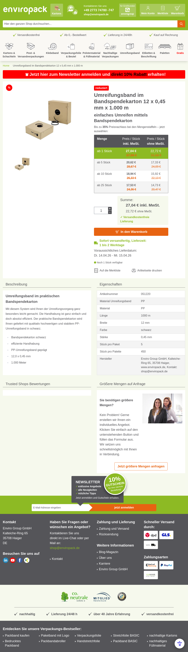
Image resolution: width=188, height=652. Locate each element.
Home (6, 65)
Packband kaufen (17, 635)
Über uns (105, 558)
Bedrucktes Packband (13, 643)
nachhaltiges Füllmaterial (158, 643)
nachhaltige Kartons (163, 635)
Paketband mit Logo (55, 635)
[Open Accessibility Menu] (179, 643)
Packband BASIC (125, 641)
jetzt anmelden (124, 507)
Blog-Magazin (108, 552)
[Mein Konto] (148, 10)
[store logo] (25, 10)
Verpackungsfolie (89, 635)
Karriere (104, 563)
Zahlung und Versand (114, 528)
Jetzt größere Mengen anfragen (140, 466)
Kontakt (57, 559)
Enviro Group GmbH (113, 569)
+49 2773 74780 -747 (99, 10)
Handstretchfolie (88, 641)
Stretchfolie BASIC (126, 635)
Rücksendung (108, 534)
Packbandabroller (53, 641)
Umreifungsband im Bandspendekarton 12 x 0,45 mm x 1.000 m (48, 65)
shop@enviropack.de (96, 14)
